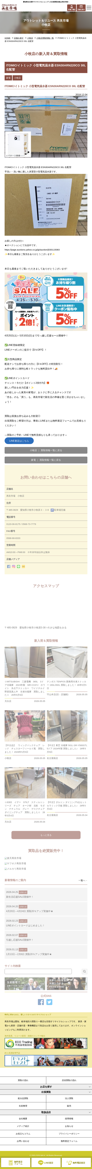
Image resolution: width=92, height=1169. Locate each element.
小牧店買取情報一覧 (45, 38)
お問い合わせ (23, 1141)
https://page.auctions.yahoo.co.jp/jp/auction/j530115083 (32, 249)
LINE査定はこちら (19, 441)
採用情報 (69, 1118)
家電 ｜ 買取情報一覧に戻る (46, 460)
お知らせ (69, 1126)
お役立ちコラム (23, 1133)
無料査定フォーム (69, 1141)
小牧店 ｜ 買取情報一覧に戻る (46, 450)
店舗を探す (19, 38)
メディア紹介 (23, 1126)
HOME (7, 38)
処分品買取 (23, 1098)
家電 (8, 78)
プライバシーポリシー (69, 1133)
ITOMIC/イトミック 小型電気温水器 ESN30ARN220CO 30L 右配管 (38, 167)
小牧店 (30, 38)
